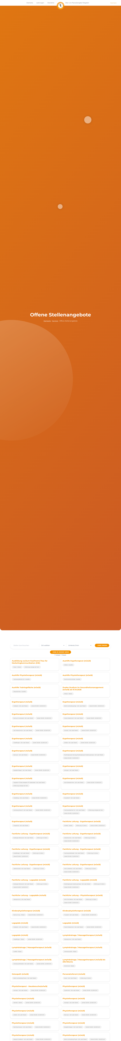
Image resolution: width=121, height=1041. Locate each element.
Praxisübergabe (77, 3)
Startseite (29, 3)
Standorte (50, 3)
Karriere (113, 3)
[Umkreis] (79, 645)
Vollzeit (57, 655)
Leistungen (40, 3)
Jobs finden (102, 645)
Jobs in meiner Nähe (61, 652)
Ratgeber (86, 3)
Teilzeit (63, 655)
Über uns (68, 3)
